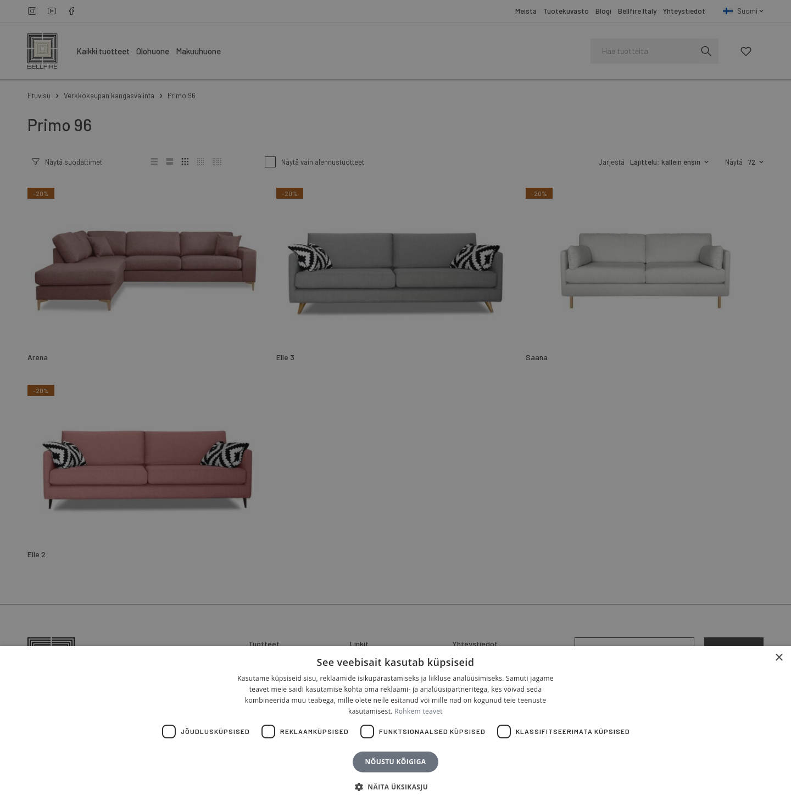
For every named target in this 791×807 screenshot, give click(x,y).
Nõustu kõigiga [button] (395, 761)
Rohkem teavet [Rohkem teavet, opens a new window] (418, 711)
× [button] (779, 658)
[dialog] (395, 403)
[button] (395, 787)
